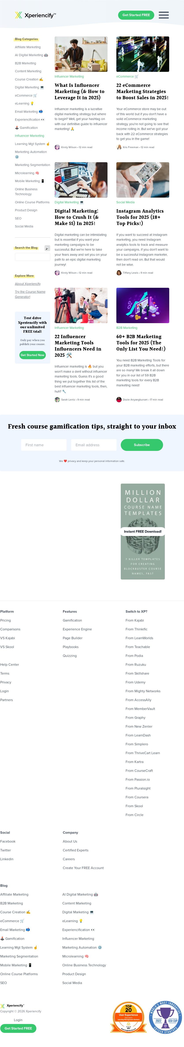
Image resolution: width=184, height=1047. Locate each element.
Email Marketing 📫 (29, 111)
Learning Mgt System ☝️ (32, 143)
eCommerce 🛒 (26, 95)
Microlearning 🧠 (27, 173)
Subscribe (142, 444)
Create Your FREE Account (83, 867)
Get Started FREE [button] (136, 14)
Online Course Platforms (32, 202)
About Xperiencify (28, 283)
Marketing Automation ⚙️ (31, 154)
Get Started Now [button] (32, 355)
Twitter (5, 850)
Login (4, 691)
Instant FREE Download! (143, 531)
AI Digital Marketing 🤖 (31, 55)
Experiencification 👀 (30, 119)
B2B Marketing (25, 63)
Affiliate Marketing (28, 47)
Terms (4, 673)
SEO (18, 218)
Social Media (24, 226)
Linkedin (6, 859)
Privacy (5, 682)
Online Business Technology (26, 192)
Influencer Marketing (29, 135)
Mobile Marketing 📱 (30, 181)
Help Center (9, 664)
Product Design (26, 210)
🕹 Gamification (26, 127)
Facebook (7, 841)
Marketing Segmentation (32, 164)
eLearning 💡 (24, 103)
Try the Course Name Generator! (30, 294)
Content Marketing (28, 71)
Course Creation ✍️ (29, 79)
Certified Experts (75, 850)
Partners (6, 699)
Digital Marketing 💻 (29, 87)
